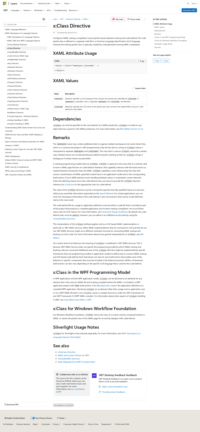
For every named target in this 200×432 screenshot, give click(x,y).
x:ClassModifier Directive (64, 218)
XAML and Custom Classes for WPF (73, 355)
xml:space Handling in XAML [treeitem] (18, 123)
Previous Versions (23, 424)
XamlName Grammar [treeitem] (15, 112)
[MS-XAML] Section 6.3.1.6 (131, 128)
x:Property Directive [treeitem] (14, 82)
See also (157, 47)
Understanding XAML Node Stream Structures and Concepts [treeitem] (25, 129)
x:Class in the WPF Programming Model (169, 37)
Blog (34, 424)
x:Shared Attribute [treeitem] (14, 86)
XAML (85, 19)
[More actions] (144, 19)
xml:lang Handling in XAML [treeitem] (17, 120)
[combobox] (25, 24)
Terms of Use (93, 424)
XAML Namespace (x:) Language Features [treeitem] (23, 37)
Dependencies (159, 30)
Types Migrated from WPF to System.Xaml (76, 361)
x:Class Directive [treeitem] (13, 48)
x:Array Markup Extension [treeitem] (17, 44)
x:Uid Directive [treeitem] (12, 105)
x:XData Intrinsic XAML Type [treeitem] (18, 108)
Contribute (45, 424)
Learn (55, 19)
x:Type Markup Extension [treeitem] (16, 97)
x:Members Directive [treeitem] (15, 71)
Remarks (157, 34)
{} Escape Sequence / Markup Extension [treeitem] (22, 116)
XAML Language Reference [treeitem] (15, 29)
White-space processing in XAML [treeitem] (18, 171)
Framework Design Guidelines (114, 211)
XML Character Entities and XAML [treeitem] (18, 174)
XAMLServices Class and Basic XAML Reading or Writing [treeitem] (24, 136)
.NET (62, 19)
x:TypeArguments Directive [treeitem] (17, 101)
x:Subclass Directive (66, 352)
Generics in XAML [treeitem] (12, 145)
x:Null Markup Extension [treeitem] (16, 78)
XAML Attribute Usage (163, 24)
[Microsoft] (4, 3)
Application (106, 285)
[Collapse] (44, 19)
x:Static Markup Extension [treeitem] (17, 90)
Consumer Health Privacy (73, 424)
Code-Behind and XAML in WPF (77, 299)
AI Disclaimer (8, 424)
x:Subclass (69, 184)
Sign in (194, 3)
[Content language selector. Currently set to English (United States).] (14, 418)
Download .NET (189, 10)
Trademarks (105, 424)
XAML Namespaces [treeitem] (12, 156)
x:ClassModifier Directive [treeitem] (16, 52)
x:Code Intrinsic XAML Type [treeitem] (17, 56)
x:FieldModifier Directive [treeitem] (16, 59)
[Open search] (188, 3)
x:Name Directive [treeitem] (13, 74)
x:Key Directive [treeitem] (12, 63)
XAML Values (159, 27)
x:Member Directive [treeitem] (14, 67)
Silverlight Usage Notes (163, 44)
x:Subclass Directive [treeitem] (14, 93)
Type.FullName (106, 193)
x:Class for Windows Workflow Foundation (170, 40)
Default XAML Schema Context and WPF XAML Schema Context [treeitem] (23, 161)
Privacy (56, 424)
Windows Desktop (73, 19)
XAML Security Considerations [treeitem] (17, 167)
